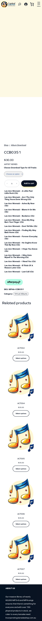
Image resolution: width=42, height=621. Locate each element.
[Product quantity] (12, 183)
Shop (6, 145)
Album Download (18, 145)
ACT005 (21, 459)
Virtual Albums (21, 294)
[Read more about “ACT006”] (21, 524)
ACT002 (21, 348)
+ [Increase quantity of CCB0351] (16, 183)
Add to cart (29, 183)
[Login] (25, 4)
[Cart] (32, 4)
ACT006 (21, 514)
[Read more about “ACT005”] (21, 469)
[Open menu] (39, 4)
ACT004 (21, 403)
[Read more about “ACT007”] (21, 579)
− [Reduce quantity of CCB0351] (7, 183)
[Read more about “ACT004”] (21, 413)
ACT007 (21, 569)
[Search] (19, 4)
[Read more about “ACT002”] (21, 358)
